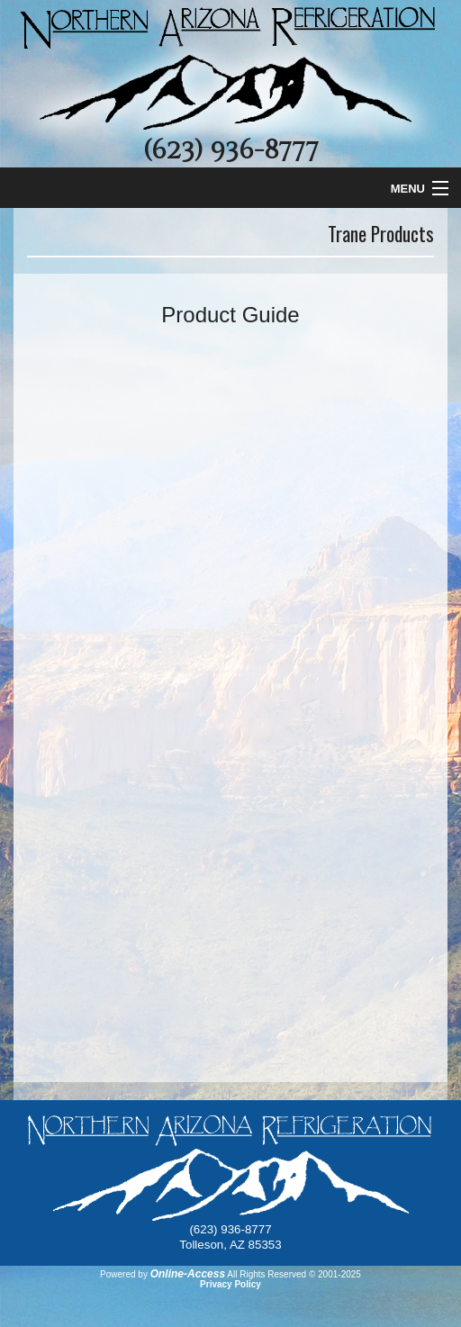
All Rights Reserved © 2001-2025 (294, 1274)
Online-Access (187, 1274)
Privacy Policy (230, 1284)
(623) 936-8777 (230, 150)
